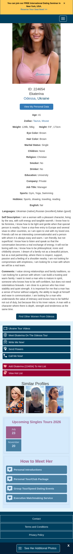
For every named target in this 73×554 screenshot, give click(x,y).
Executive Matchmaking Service (33, 498)
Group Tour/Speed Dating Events (34, 488)
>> (34, 9)
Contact (36, 518)
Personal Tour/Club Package (31, 479)
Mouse (45, 121)
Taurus (36, 121)
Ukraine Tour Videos (19, 328)
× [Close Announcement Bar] (64, 3)
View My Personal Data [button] (36, 106)
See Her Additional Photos (40, 548)
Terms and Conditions (36, 526)
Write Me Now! (16, 342)
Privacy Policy (36, 535)
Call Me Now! (16, 356)
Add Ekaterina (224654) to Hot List (27, 366)
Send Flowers (16, 349)
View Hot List (16, 373)
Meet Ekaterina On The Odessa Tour (28, 335)
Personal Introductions (28, 469)
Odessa (30, 98)
